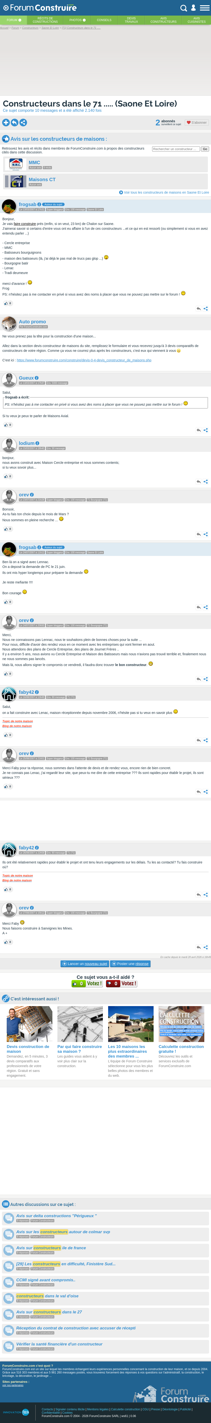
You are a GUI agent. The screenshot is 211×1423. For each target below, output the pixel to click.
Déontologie (170, 1409)
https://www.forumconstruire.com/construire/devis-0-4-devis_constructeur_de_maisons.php (84, 360)
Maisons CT (42, 179)
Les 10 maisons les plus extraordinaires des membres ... (127, 1051)
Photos (75, 20)
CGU (145, 1409)
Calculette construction (125, 1409)
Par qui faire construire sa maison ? (79, 1049)
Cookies (67, 1412)
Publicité (185, 1409)
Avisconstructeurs (163, 20)
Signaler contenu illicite (70, 1409)
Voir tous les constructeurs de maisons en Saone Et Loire (166, 192)
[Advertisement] (105, 820)
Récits (45, 20)
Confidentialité (51, 1412)
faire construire (25, 224)
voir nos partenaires (12, 1385)
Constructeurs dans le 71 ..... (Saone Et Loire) (90, 103)
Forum (12, 20)
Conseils (104, 20)
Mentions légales (98, 1409)
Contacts (47, 1409)
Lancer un (84, 964)
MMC (34, 162)
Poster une (130, 964)
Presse (155, 1409)
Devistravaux (131, 20)
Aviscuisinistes (196, 20)
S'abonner (197, 122)
